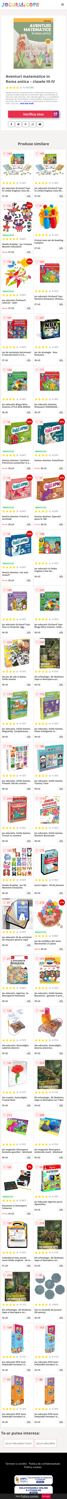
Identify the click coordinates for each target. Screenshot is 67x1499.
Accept (46, 1496)
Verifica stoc (41, 114)
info (29, 195)
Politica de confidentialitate (44, 1463)
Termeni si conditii (16, 1463)
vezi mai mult (27, 103)
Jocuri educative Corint (19, 1443)
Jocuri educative (46, 1443)
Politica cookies (33, 1467)
